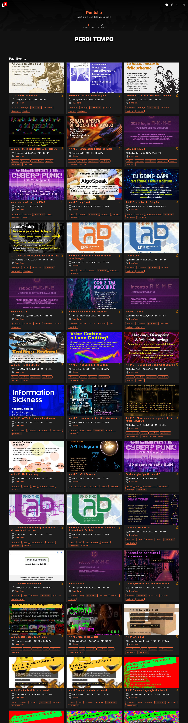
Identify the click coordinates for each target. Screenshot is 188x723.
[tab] (88, 26)
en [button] (177, 5)
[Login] (183, 5)
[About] (166, 5)
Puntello (94, 12)
